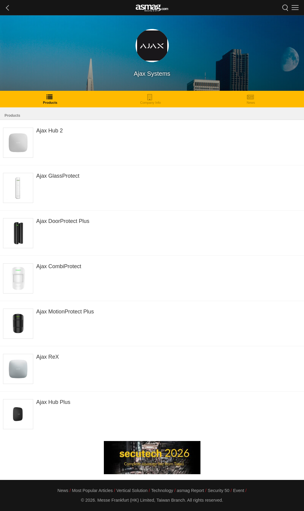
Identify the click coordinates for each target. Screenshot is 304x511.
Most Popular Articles (92, 490)
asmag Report (190, 490)
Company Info (150, 99)
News (251, 99)
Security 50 (218, 490)
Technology (162, 490)
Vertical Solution (131, 490)
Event (238, 490)
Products (50, 99)
